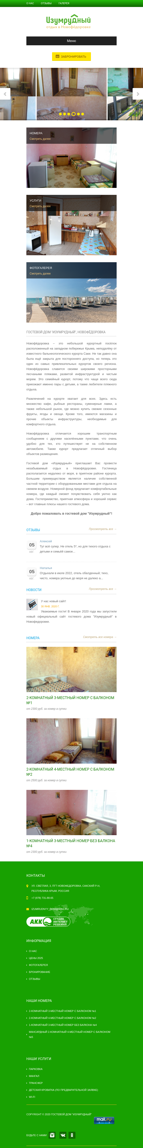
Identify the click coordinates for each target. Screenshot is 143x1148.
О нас (30, 3)
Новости (33, 590)
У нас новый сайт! (53, 601)
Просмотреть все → (103, 529)
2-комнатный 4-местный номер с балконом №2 (62, 1018)
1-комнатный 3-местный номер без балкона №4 (63, 1025)
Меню (53, 41)
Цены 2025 (36, 958)
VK (62, 1135)
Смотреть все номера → (100, 637)
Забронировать (73, 56)
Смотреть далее (40, 139)
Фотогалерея (38, 965)
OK (71, 1135)
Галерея (64, 3)
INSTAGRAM (52, 1135)
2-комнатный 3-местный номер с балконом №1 (62, 1011)
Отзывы (46, 3)
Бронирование (39, 972)
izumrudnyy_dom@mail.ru (50, 909)
